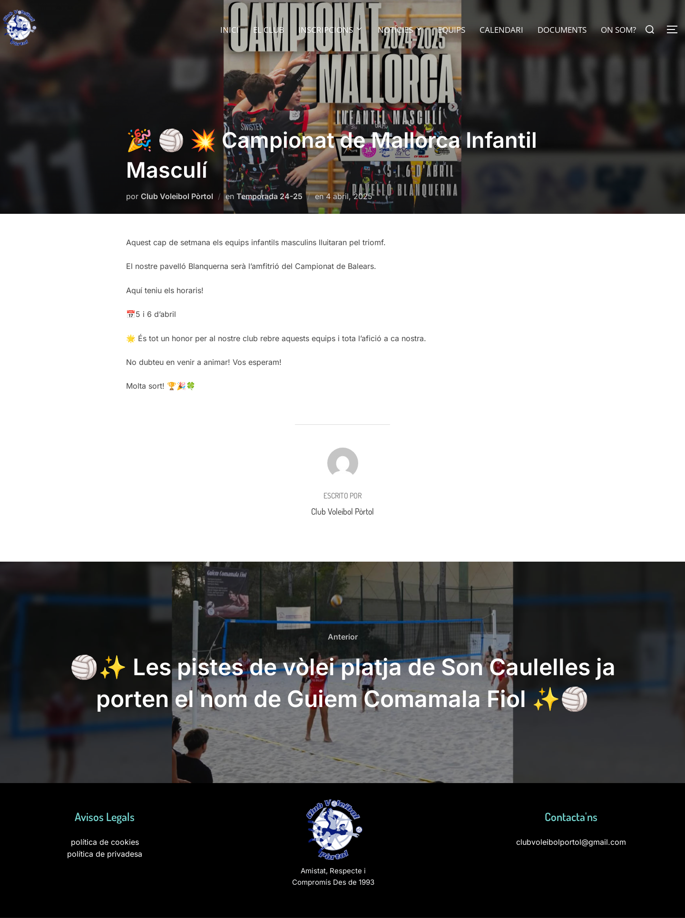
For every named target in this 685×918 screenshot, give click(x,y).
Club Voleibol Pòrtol (177, 196)
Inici (229, 29)
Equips (451, 29)
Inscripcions (330, 29)
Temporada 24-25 (269, 196)
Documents (562, 29)
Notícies (400, 29)
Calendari (501, 29)
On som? (618, 29)
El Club (268, 29)
